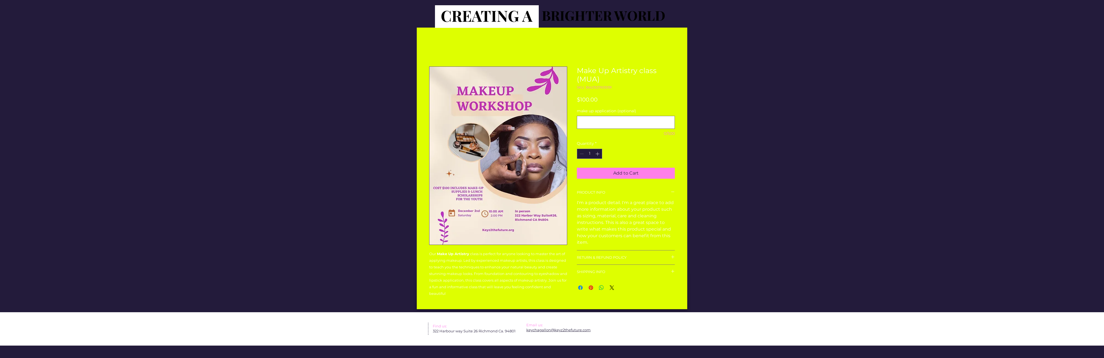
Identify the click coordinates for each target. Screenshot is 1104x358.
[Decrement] (581, 154)
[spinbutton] (590, 154)
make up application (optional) (606, 110)
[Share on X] (612, 287)
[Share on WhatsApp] (601, 287)
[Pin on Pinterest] (591, 287)
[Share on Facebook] (580, 287)
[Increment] (598, 154)
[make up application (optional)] (626, 122)
